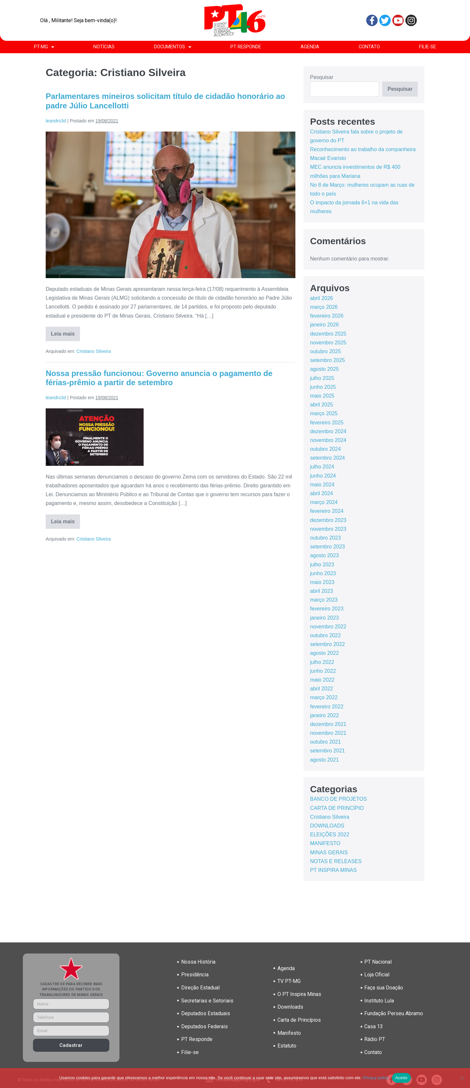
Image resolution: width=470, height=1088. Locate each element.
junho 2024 (323, 476)
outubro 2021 (325, 742)
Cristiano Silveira (93, 351)
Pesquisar (321, 77)
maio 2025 (322, 396)
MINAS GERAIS (329, 852)
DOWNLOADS (327, 825)
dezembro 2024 (328, 431)
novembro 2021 (328, 733)
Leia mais (65, 332)
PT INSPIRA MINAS (333, 870)
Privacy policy (375, 1077)
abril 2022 (321, 688)
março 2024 (324, 502)
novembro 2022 (328, 626)
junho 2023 (323, 573)
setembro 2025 (327, 360)
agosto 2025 (324, 369)
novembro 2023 (328, 529)
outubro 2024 (325, 449)
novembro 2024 (328, 440)
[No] (462, 1078)
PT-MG (44, 47)
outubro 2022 (325, 635)
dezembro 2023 (328, 520)
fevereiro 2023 (326, 608)
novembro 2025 (328, 342)
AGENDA (310, 47)
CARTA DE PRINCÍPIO (337, 808)
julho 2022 (322, 662)
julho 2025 (322, 378)
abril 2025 (321, 404)
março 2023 (324, 600)
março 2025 (324, 413)
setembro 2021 (327, 750)
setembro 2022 (327, 644)
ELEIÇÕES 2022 (329, 834)
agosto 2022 (324, 653)
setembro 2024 (327, 458)
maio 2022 (322, 680)
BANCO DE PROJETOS (338, 799)
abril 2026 (321, 298)
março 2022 (324, 697)
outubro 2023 (325, 538)
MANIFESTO (325, 843)
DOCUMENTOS (172, 47)
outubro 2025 (325, 351)
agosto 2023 (324, 555)
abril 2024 (321, 493)
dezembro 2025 (328, 334)
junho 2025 (323, 387)
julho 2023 (322, 564)
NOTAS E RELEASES (336, 861)
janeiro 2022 (324, 715)
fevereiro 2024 (326, 511)
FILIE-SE (427, 47)
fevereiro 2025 (326, 422)
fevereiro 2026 (326, 316)
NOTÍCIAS (104, 47)
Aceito (401, 1077)
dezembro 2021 (328, 724)
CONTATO (369, 47)
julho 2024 (322, 466)
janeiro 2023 (324, 618)
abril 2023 (321, 591)
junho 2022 (323, 671)
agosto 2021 (324, 760)
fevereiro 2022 (326, 706)
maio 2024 (322, 484)
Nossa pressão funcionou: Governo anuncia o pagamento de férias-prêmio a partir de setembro (159, 378)
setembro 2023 (327, 546)
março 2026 (324, 307)
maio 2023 (322, 582)
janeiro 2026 (324, 324)
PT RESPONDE (245, 47)
